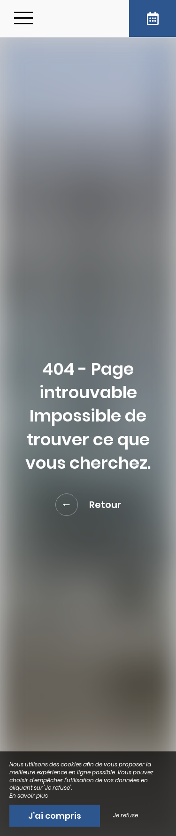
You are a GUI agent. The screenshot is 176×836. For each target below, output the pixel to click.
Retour (88, 504)
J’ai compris (54, 816)
